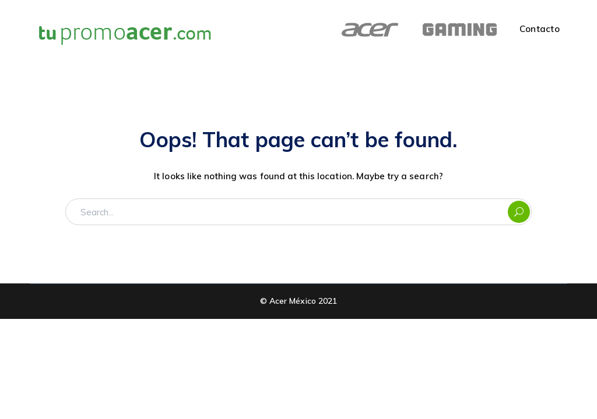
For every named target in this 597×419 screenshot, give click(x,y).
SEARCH (519, 212)
